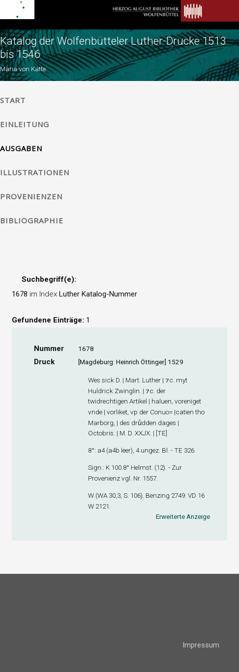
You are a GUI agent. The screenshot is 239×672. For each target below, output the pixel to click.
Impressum (200, 645)
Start (13, 100)
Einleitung (24, 124)
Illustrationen (34, 172)
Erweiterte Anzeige (183, 516)
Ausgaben (21, 148)
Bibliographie (31, 220)
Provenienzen (31, 196)
